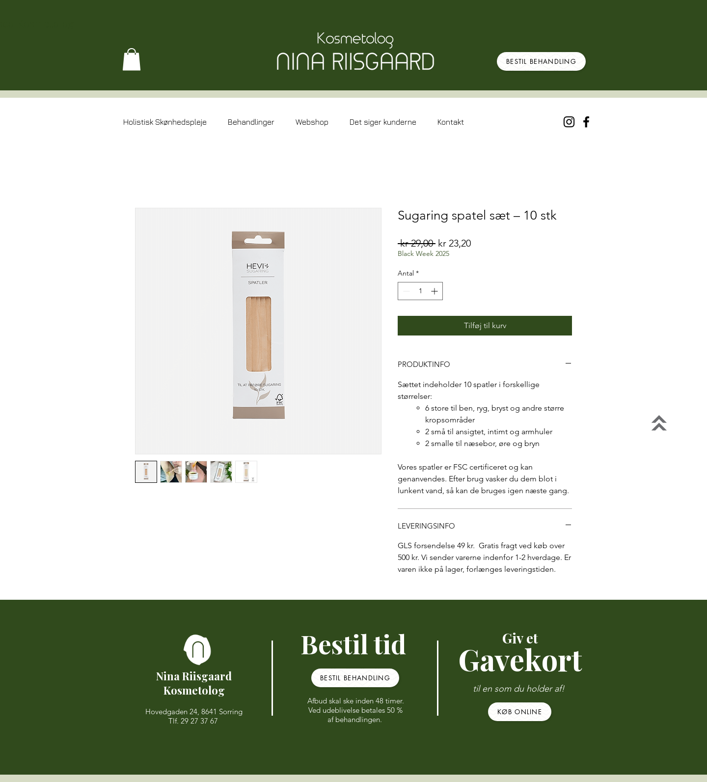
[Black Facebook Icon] (586, 121)
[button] (131, 59)
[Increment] (435, 291)
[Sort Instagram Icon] (569, 121)
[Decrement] (405, 291)
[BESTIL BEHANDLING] (541, 61)
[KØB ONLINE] (519, 711)
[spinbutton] (420, 291)
